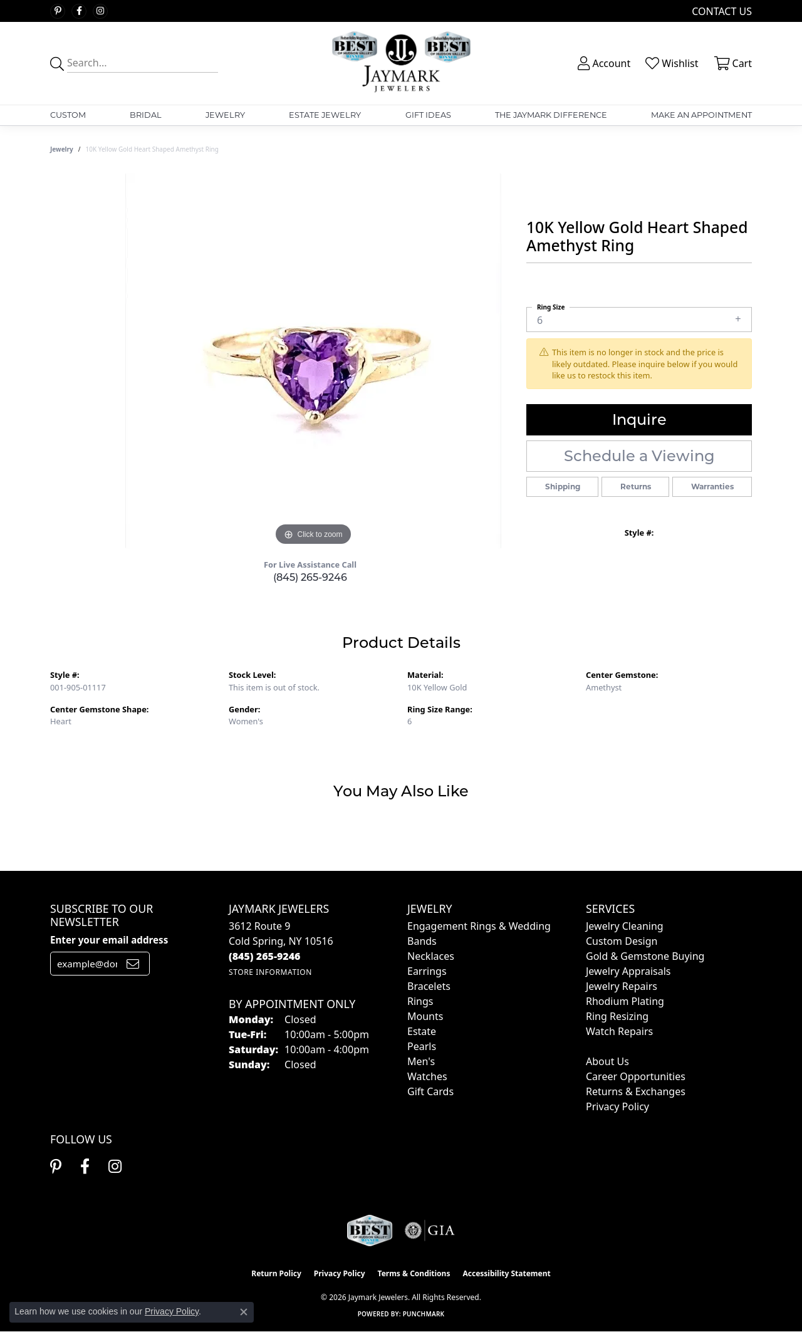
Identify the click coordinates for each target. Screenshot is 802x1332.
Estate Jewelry (325, 115)
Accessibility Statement (506, 1273)
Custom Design (621, 941)
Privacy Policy (617, 1106)
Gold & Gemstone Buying (645, 956)
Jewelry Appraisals (628, 971)
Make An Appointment (701, 115)
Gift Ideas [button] (428, 115)
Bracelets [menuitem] (428, 986)
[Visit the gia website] (430, 1230)
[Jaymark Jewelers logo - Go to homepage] (401, 63)
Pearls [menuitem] (421, 1046)
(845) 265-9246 (310, 577)
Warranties (712, 486)
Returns (635, 486)
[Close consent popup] (243, 1312)
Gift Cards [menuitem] (430, 1091)
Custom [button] (68, 115)
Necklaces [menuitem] (430, 956)
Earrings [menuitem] (427, 971)
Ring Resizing (617, 1016)
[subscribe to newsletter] (133, 963)
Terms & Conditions (414, 1273)
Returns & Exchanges (635, 1091)
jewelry (61, 149)
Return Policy (276, 1273)
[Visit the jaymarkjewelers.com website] (369, 1230)
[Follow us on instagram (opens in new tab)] (100, 11)
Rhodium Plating (625, 1001)
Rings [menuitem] (420, 1001)
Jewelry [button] (225, 115)
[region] (313, 361)
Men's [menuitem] (421, 1061)
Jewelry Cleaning (625, 926)
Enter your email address (109, 940)
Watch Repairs (619, 1031)
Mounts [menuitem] (425, 1016)
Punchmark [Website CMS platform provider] (424, 1313)
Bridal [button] (146, 115)
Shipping (562, 486)
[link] (720, 11)
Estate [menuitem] (421, 1031)
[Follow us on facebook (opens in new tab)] (78, 11)
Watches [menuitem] (427, 1076)
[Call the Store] (265, 956)
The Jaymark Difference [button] (551, 115)
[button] (602, 63)
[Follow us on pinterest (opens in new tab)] (57, 11)
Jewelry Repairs (621, 986)
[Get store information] (270, 972)
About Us (607, 1061)
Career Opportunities (635, 1076)
